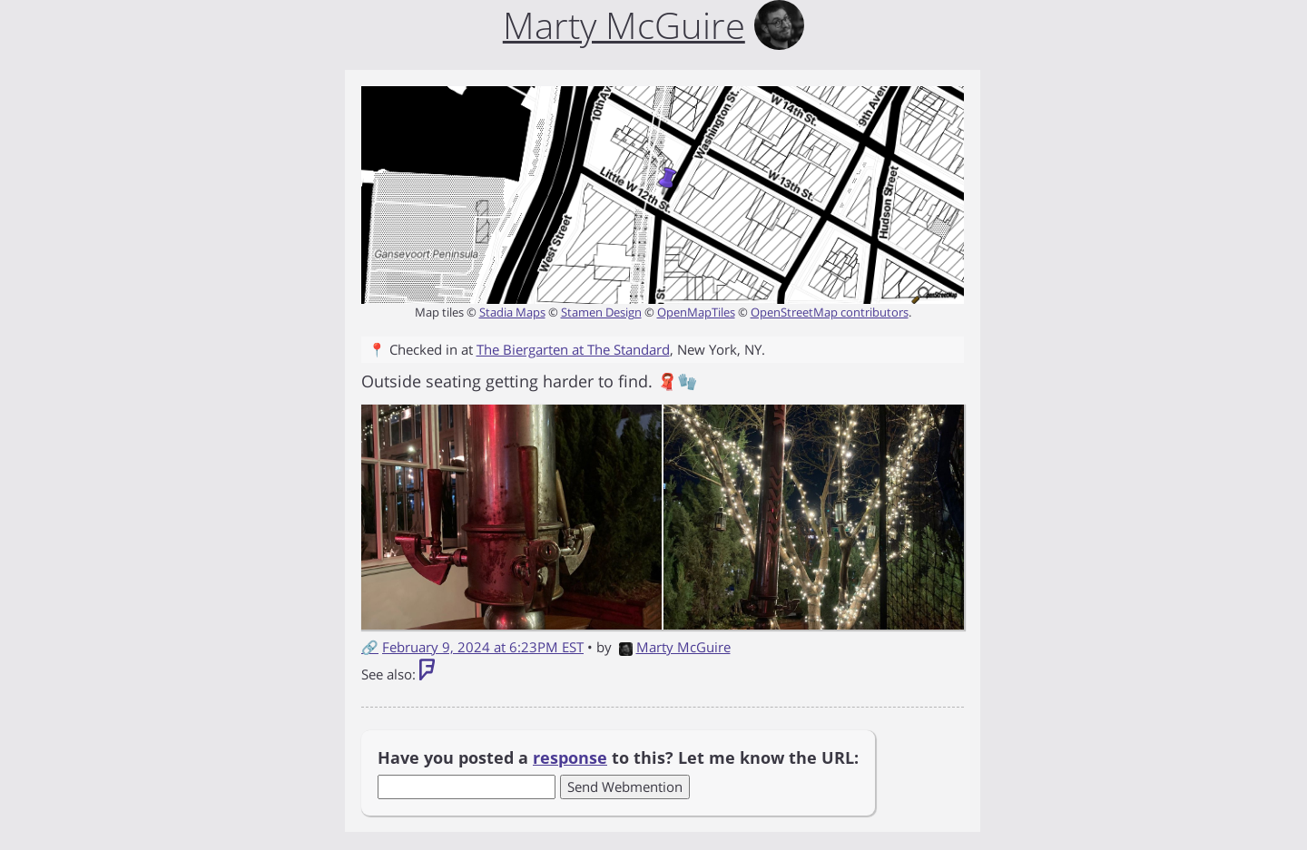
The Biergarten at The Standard (573, 349)
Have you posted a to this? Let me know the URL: (618, 757)
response (570, 757)
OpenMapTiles (696, 312)
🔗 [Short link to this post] (369, 647)
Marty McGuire (675, 647)
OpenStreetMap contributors (830, 312)
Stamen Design (601, 312)
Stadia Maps (512, 312)
